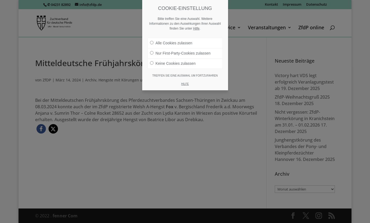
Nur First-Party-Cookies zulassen (180, 53)
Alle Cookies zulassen (171, 43)
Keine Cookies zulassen (173, 63)
